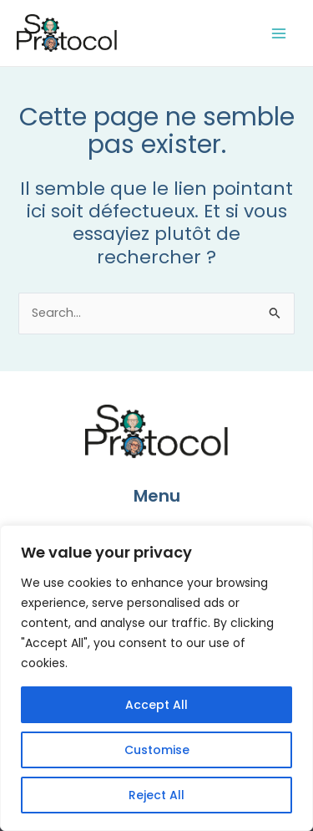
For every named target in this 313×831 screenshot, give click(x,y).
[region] (156, 678)
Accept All (156, 704)
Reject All (156, 795)
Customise (156, 750)
